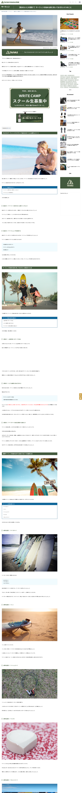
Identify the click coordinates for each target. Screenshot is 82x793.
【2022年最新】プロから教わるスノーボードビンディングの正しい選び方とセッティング (67, 73)
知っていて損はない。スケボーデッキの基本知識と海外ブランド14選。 (67, 57)
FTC (58, 98)
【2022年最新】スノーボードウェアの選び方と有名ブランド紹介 (67, 141)
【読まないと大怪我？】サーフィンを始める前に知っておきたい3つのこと (28, 15)
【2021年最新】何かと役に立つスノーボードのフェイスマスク (67, 127)
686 (62, 87)
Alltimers (58, 90)
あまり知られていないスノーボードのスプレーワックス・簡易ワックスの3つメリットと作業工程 (67, 149)
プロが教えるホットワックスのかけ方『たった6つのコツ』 (67, 34)
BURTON (58, 94)
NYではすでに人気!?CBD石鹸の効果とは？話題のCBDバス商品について (67, 156)
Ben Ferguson (67, 91)
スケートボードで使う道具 (66, 59)
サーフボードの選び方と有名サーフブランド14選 (67, 178)
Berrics (73, 91)
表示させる (12, 135)
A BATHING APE (67, 87)
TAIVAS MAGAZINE (7, 15)
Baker (58, 91)
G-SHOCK (62, 98)
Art (68, 90)
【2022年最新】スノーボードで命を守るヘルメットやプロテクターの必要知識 (67, 171)
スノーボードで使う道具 (66, 42)
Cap (71, 94)
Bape (62, 91)
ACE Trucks (59, 88)
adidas (64, 88)
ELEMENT (65, 97)
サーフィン (13, 15)
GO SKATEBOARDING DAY (70, 98)
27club (58, 87)
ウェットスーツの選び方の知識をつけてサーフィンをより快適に (67, 134)
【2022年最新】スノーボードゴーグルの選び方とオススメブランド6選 (67, 119)
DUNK (61, 97)
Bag (71, 90)
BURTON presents (66, 94)
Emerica (70, 97)
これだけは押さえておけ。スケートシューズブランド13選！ (67, 65)
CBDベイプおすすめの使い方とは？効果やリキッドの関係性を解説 (67, 112)
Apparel (64, 90)
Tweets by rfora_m (61, 203)
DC (57, 97)
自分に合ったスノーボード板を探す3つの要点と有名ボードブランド (67, 48)
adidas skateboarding (71, 88)
